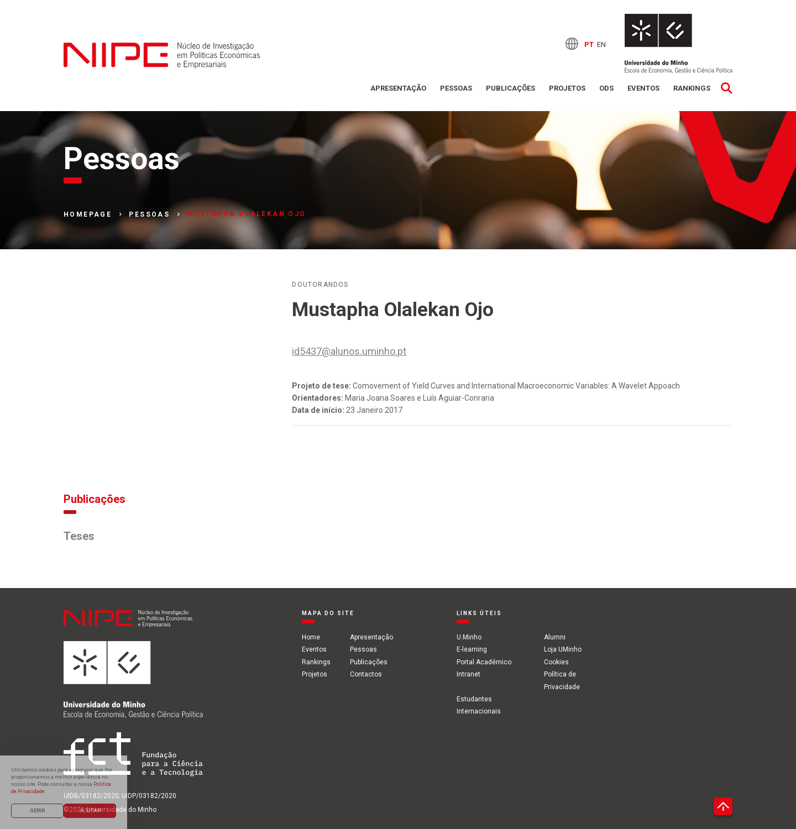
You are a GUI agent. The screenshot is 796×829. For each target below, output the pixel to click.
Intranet (468, 674)
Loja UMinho (563, 649)
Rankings (691, 88)
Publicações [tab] (94, 499)
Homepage (88, 214)
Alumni (554, 637)
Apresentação (398, 88)
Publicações (510, 88)
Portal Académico (484, 662)
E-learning (472, 649)
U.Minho (469, 637)
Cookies (556, 662)
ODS (606, 88)
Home (311, 637)
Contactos (366, 674)
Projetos (567, 88)
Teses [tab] (79, 536)
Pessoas (456, 88)
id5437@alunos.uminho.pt (349, 351)
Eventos (643, 88)
